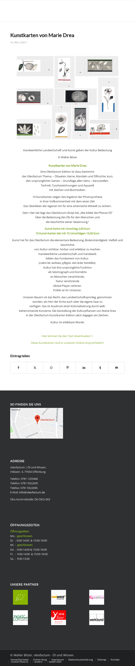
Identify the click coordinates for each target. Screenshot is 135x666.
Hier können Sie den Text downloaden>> (67, 336)
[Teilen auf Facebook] (18, 367)
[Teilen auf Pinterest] (68, 367)
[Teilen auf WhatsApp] (51, 367)
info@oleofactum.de (32, 492)
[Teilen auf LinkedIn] (84, 367)
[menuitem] (20, 660)
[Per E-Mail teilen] (117, 367)
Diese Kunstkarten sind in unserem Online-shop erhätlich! (67, 343)
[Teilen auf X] (35, 367)
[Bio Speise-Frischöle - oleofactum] (56, 10)
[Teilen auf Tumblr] (100, 367)
